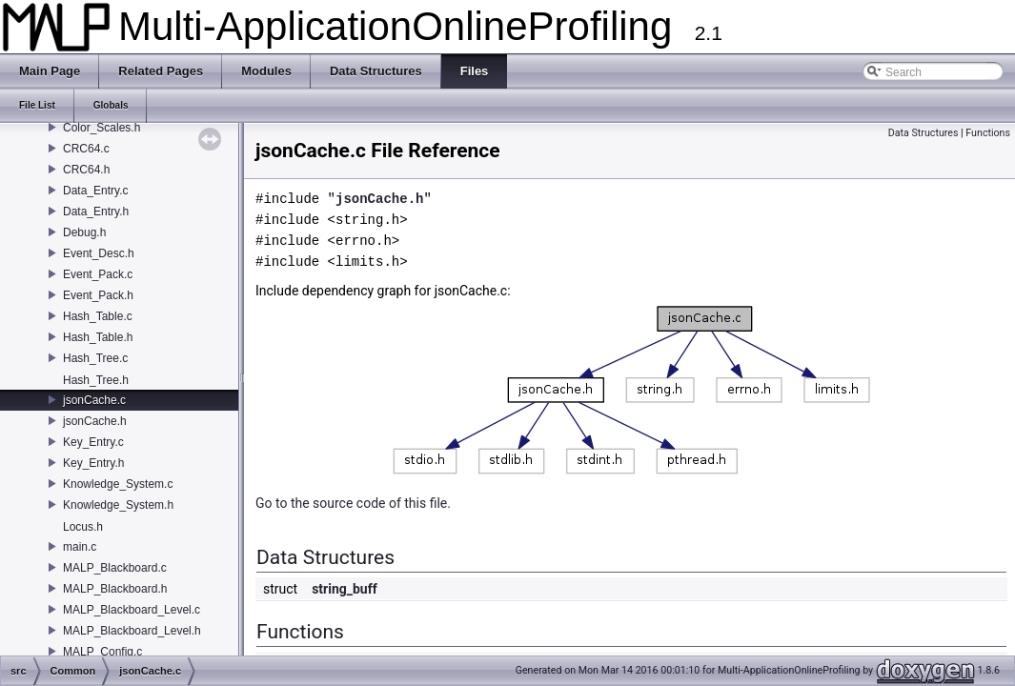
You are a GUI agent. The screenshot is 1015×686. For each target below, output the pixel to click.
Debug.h (84, 232)
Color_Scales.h (101, 127)
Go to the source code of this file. (353, 503)
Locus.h (83, 527)
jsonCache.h (95, 421)
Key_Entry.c (93, 442)
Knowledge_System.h (118, 505)
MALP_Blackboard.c (115, 568)
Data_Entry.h (96, 211)
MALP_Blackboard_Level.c (131, 609)
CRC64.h (86, 169)
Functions (987, 133)
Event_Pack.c (97, 274)
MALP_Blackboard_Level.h (132, 630)
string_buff (344, 588)
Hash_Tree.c (95, 358)
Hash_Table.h (97, 337)
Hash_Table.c (97, 316)
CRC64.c (86, 148)
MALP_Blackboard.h (115, 588)
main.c (79, 547)
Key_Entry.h (93, 463)
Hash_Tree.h (96, 380)
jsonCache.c (94, 400)
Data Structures (923, 133)
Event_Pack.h (98, 295)
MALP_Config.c (102, 651)
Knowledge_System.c (118, 484)
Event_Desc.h (98, 253)
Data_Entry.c (95, 190)
